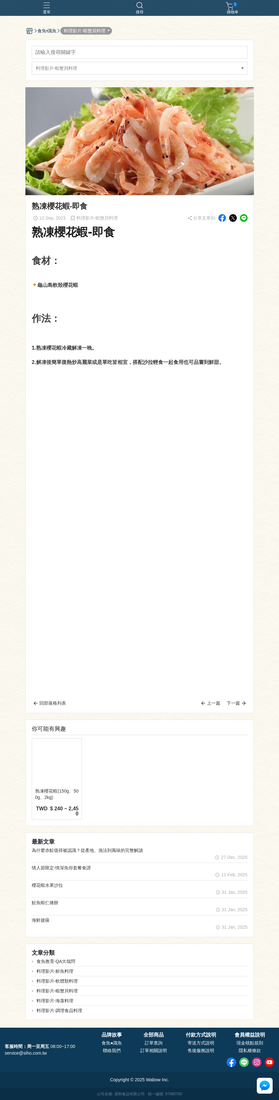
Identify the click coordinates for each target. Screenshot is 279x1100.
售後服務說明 (201, 1050)
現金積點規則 (249, 1043)
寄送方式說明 (201, 1043)
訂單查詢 (154, 1043)
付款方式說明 (201, 1034)
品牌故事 (112, 1034)
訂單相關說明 (153, 1050)
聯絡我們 (112, 1050)
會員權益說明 (250, 1034)
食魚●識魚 (112, 1043)
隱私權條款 (250, 1050)
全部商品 (153, 1034)
